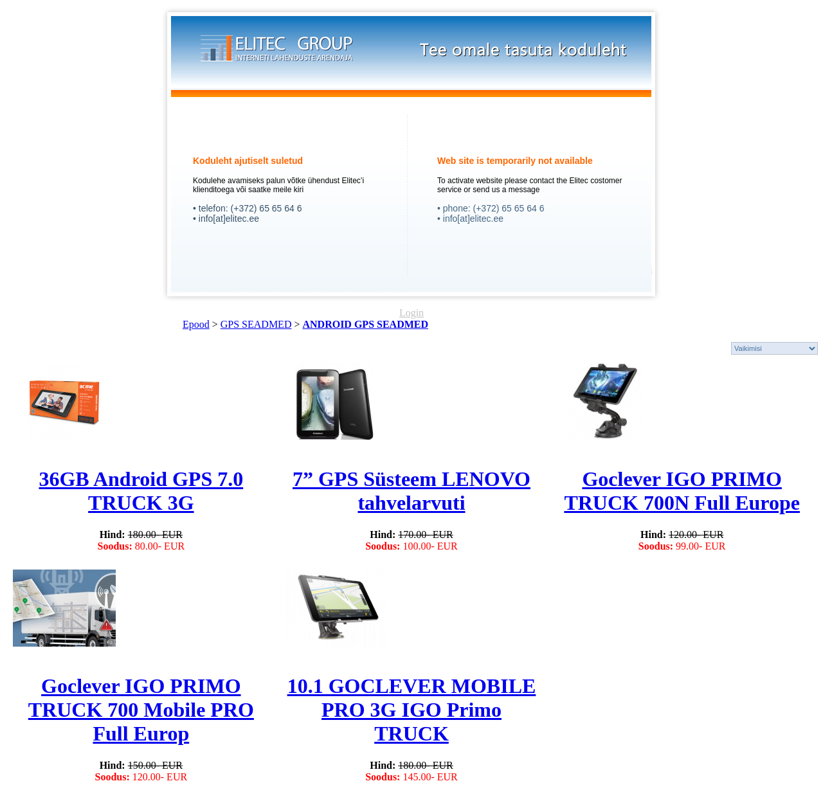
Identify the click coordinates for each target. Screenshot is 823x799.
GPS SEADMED (256, 324)
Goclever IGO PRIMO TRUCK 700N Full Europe (682, 490)
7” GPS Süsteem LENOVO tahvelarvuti (411, 490)
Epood (196, 324)
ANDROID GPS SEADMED (365, 324)
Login (411, 312)
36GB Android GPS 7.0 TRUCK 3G (141, 490)
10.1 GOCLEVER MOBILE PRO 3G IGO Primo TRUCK (411, 709)
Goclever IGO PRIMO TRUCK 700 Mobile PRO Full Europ (141, 709)
